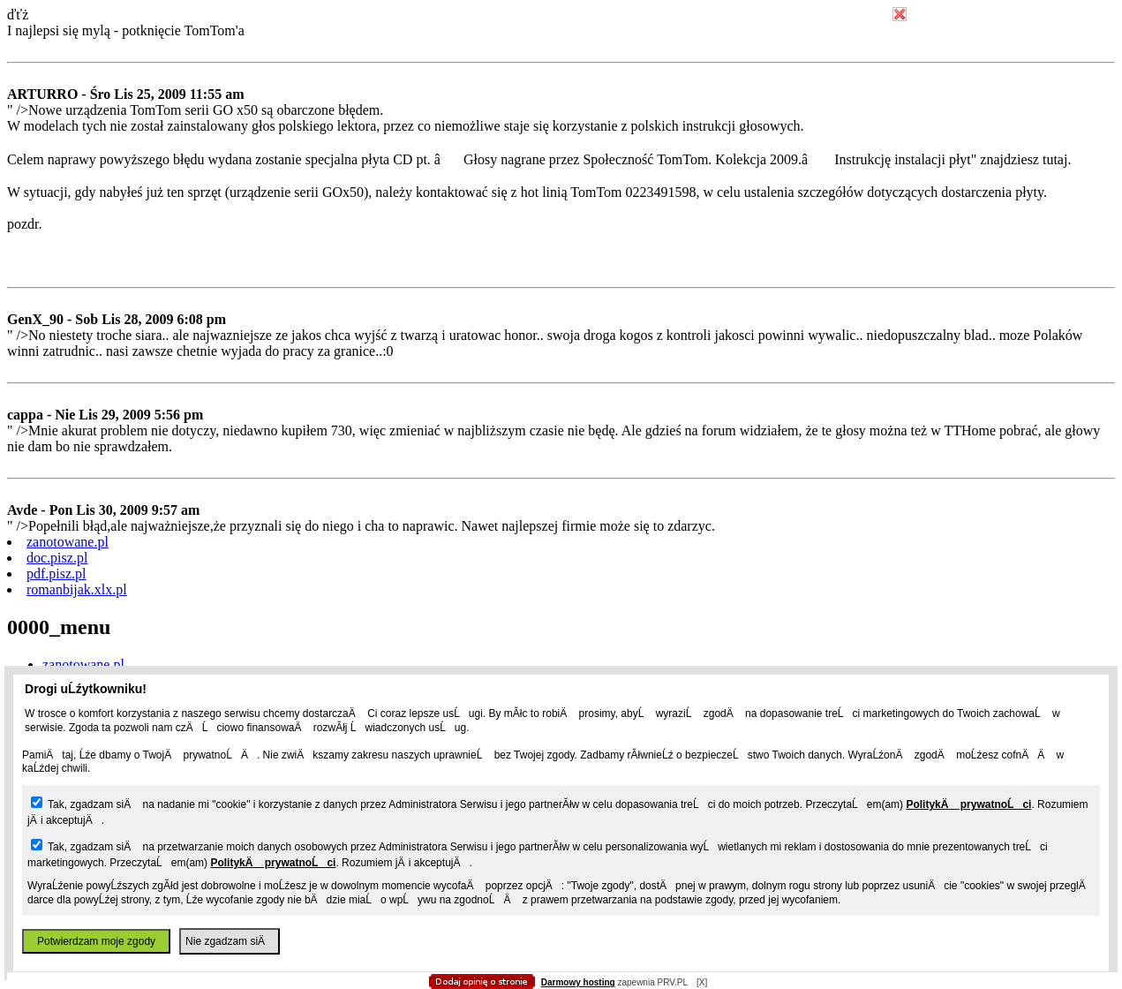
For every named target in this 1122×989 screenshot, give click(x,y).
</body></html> (561, 88)
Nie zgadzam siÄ (229, 941)
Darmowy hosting (578, 982)
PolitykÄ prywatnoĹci (968, 804)
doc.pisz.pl (56, 557)
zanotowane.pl (67, 541)
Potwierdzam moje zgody (96, 941)
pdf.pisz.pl (56, 573)
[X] (702, 982)
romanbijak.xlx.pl (76, 589)
